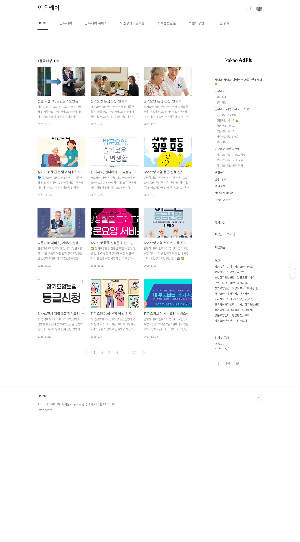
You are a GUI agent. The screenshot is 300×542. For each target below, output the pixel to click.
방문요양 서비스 (227, 120)
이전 (85, 352)
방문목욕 (220, 267)
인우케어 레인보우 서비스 (232, 109)
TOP (259, 397)
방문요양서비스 (246, 277)
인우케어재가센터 (225, 304)
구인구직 (223, 22)
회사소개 (221, 97)
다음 (143, 352)
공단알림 (221, 142)
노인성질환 (228, 283)
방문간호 (220, 272)
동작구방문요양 (236, 267)
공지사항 (221, 102)
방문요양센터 (222, 315)
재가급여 (242, 283)
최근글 (219, 234)
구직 (247, 315)
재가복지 (232, 294)
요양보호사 (238, 288)
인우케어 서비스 (96, 22)
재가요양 (220, 294)
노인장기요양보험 (132, 22)
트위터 (237, 363)
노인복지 (247, 310)
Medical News (224, 193)
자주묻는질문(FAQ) (227, 137)
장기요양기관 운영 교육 (229, 160)
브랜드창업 (196, 22)
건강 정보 (220, 179)
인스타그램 (228, 363)
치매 (239, 304)
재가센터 (252, 288)
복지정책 (220, 186)
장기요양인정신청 (225, 321)
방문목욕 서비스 (225, 131)
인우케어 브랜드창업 (227, 149)
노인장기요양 (234, 299)
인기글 (231, 234)
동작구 (248, 299)
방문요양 (242, 321)
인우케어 (49, 8)
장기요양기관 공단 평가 (229, 165)
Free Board (222, 200)
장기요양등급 (222, 288)
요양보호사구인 (236, 272)
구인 (217, 283)
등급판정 (237, 315)
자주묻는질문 (166, 22)
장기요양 (220, 310)
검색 (249, 8)
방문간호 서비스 (225, 126)
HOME (42, 22)
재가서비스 (233, 310)
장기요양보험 (252, 304)
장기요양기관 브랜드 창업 (231, 155)
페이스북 (218, 363)
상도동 (251, 267)
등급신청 (220, 299)
